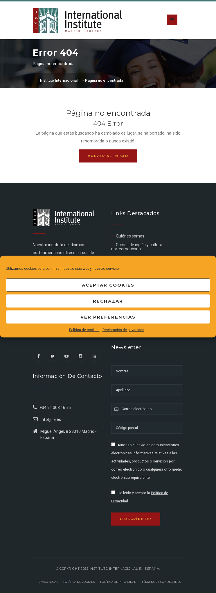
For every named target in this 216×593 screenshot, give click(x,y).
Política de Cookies (79, 581)
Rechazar (108, 300)
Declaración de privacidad (123, 330)
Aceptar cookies (108, 284)
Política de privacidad (118, 581)
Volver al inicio (108, 156)
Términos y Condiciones (161, 581)
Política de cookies (84, 330)
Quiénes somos (130, 236)
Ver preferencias (108, 316)
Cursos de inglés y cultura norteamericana (136, 246)
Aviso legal (48, 581)
